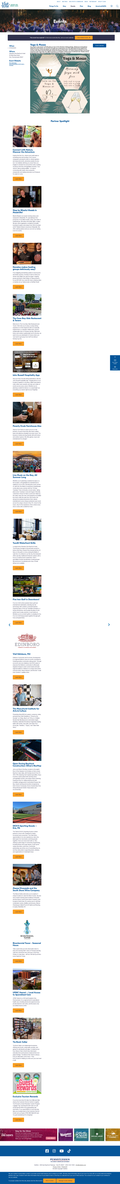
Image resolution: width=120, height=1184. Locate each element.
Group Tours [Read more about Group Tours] (102, 1)
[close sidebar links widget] (115, 357)
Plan (81, 6)
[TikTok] (69, 1151)
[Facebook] (47, 1151)
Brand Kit (64, 1167)
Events (73, 6)
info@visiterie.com (81, 1165)
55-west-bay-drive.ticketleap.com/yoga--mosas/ (17, 64)
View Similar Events (83, 37)
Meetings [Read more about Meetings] (65, 1)
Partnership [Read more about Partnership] (93, 1)
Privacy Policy (57, 1167)
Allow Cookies (50, 1180)
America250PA (101, 6)
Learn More (18, 179)
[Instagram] (54, 1151)
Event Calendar (99, 45)
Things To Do (53, 6)
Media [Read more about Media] (86, 1)
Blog (89, 6)
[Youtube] (61, 1151)
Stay (64, 6)
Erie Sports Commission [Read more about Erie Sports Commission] (76, 1)
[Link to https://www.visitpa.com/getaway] (60, 1161)
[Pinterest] (74, 1151)
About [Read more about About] (59, 1)
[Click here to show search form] (117, 6)
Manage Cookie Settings (65, 1180)
